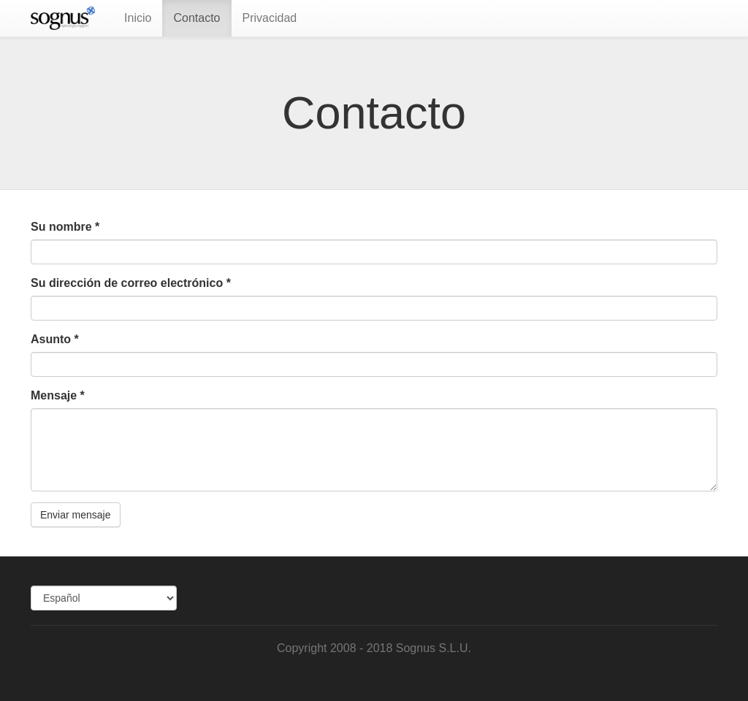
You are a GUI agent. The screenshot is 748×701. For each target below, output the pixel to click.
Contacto (196, 18)
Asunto (55, 339)
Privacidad (270, 18)
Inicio (137, 18)
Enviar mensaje (75, 515)
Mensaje (58, 395)
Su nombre (65, 227)
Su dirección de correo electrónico (131, 283)
